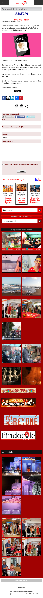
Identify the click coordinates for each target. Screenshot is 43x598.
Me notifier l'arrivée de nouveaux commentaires (21, 164)
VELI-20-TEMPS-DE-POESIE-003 (11, 553)
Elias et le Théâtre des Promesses (35, 200)
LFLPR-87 (31, 247)
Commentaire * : (7, 142)
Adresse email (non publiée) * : (13, 127)
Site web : (5, 134)
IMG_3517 (31, 292)
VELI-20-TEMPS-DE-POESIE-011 (31, 534)
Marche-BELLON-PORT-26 (12, 336)
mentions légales (21, 580)
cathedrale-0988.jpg (11, 472)
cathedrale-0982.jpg (11, 491)
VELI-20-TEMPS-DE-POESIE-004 (11, 573)
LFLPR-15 (11, 247)
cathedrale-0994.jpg (31, 491)
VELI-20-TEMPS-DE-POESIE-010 (11, 315)
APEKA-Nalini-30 (11, 359)
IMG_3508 (11, 292)
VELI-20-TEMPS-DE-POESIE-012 (11, 534)
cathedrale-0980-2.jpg (11, 511)
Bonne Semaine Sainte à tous (8, 200)
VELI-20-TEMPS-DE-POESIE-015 (31, 315)
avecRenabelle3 (11, 269)
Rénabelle (31, 269)
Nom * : (4, 119)
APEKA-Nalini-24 (31, 359)
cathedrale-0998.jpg (31, 472)
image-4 (31, 381)
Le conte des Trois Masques (21, 201)
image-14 (11, 381)
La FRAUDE (7, 452)
